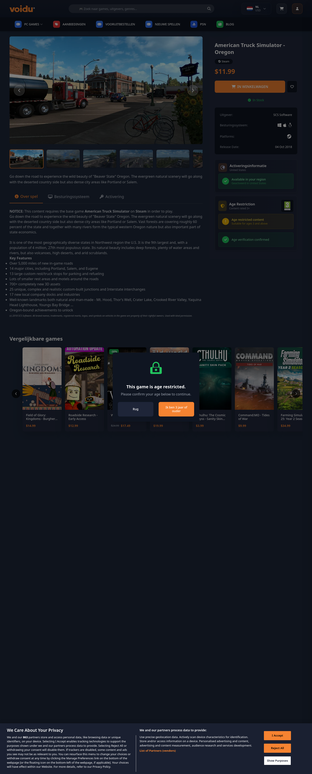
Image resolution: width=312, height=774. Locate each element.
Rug (135, 409)
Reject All (277, 753)
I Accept (277, 741)
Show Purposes (277, 765)
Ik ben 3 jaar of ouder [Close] (176, 409)
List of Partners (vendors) (158, 756)
